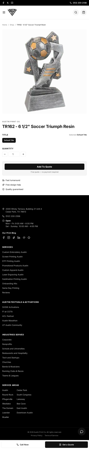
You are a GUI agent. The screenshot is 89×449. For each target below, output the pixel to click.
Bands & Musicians (11, 366)
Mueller (5, 417)
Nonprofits (7, 344)
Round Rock (7, 394)
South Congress (24, 394)
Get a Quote (66, 444)
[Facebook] (3, 3)
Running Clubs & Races (12, 371)
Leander (6, 412)
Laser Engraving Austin (12, 274)
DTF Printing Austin (11, 261)
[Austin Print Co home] (12, 12)
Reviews (6, 292)
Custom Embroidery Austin (14, 252)
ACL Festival (8, 316)
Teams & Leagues (10, 375)
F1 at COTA (7, 311)
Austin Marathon (9, 320)
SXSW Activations (10, 307)
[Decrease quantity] (4, 154)
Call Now (23, 444)
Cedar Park (22, 390)
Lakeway (21, 399)
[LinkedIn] (18, 237)
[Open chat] (82, 432)
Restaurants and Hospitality (15, 353)
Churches (6, 362)
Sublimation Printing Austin (14, 279)
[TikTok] (13, 237)
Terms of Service (51, 435)
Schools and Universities (13, 348)
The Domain (7, 408)
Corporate (7, 339)
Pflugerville (7, 399)
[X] (8, 3)
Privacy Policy (36, 435)
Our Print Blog (9, 233)
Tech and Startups (10, 357)
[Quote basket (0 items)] (84, 12)
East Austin (22, 408)
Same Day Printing (10, 288)
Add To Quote (44, 166)
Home (4, 25)
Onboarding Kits (9, 283)
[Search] (76, 12)
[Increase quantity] (23, 154)
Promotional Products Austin (15, 265)
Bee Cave (21, 403)
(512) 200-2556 (78, 3)
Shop (12, 25)
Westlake (6, 403)
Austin (5, 390)
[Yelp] (23, 237)
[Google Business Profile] (29, 237)
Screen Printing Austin (12, 256)
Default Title (9, 140)
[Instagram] (12, 3)
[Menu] (4, 12)
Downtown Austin (25, 412)
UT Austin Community (12, 325)
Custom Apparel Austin (12, 270)
